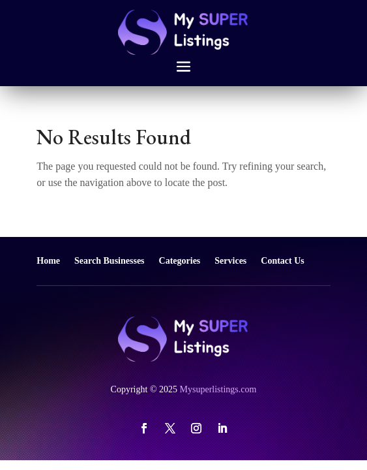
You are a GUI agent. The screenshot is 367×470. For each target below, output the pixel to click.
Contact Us (282, 261)
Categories (180, 261)
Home (48, 261)
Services (230, 261)
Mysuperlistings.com (218, 389)
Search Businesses (109, 261)
